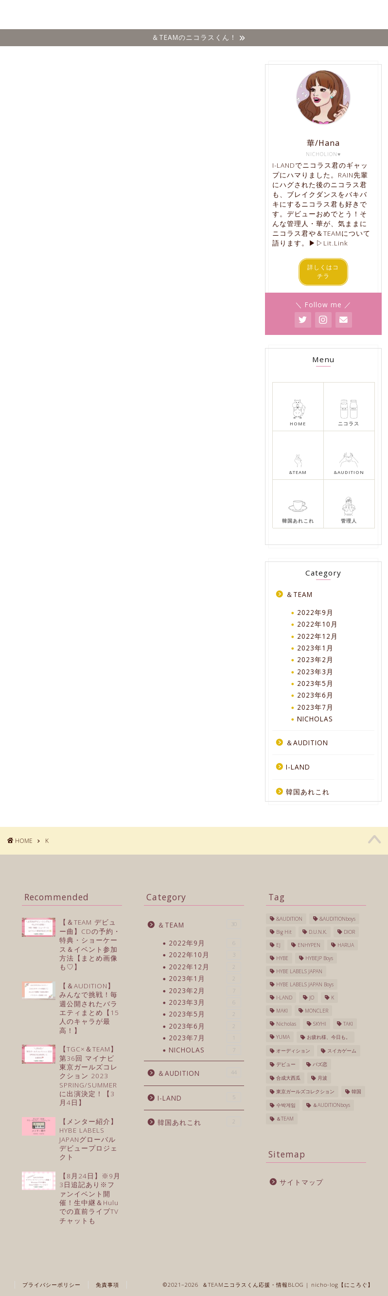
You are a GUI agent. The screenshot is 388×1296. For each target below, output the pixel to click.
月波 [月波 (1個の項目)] (322, 1077)
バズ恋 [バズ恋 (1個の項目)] (320, 1064)
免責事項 (107, 1284)
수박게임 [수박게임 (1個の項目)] (286, 1105)
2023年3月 (315, 671)
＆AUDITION (307, 742)
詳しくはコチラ (323, 271)
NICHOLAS (132, 15)
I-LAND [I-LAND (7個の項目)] (284, 997)
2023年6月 (315, 695)
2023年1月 (315, 647)
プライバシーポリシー (51, 1284)
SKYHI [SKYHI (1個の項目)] (319, 1023)
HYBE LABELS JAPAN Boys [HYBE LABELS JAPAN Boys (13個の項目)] (305, 984)
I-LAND (264, 15)
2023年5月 (315, 683)
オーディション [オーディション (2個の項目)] (293, 1050)
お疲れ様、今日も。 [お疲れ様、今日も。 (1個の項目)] (329, 1036)
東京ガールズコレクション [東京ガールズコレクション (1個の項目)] (305, 1091)
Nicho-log (31, 14)
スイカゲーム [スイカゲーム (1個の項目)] (341, 1050)
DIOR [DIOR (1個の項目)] (349, 931)
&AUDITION (219, 15)
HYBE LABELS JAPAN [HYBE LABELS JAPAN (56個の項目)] (299, 971)
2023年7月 (315, 707)
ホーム (92, 15)
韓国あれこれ (308, 15)
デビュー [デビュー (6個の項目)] (286, 1064)
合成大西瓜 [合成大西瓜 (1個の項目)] (288, 1077)
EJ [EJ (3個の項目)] (278, 945)
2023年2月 (315, 659)
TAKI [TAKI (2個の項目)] (348, 1023)
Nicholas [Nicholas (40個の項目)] (286, 1023)
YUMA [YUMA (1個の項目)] (283, 1036)
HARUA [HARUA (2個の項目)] (345, 945)
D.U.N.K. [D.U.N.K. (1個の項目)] (318, 931)
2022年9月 (315, 612)
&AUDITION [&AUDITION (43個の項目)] (289, 918)
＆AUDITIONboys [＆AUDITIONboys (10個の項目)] (331, 1105)
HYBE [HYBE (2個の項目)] (282, 958)
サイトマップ (301, 1182)
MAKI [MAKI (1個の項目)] (282, 1010)
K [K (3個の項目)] (332, 997)
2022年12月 (317, 636)
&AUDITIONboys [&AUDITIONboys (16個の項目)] (337, 918)
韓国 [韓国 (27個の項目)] (356, 1091)
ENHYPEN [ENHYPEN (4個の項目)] (309, 945)
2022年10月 (317, 624)
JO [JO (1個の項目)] (311, 997)
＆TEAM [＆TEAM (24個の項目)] (285, 1118)
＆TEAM (175, 15)
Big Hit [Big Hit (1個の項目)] (284, 931)
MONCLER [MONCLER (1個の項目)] (316, 1010)
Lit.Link (335, 242)
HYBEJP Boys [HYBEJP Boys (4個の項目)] (319, 958)
